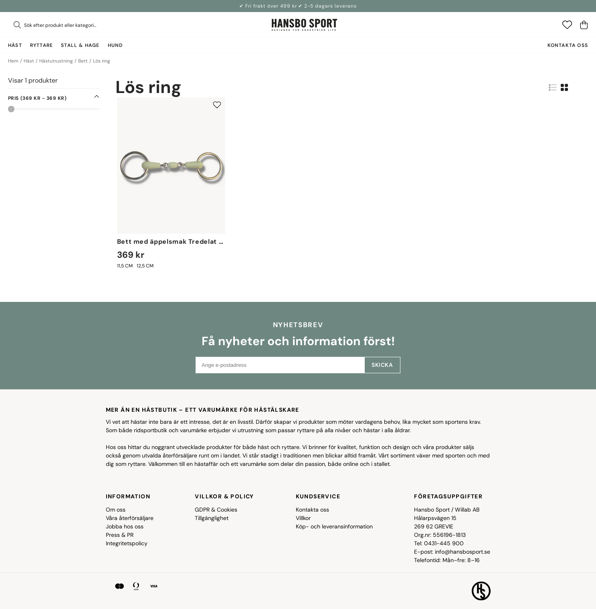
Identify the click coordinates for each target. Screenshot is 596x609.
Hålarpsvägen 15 (435, 518)
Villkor (303, 518)
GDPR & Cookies (216, 509)
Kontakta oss (568, 45)
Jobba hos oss (124, 526)
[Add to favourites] (217, 104)
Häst (29, 61)
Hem (13, 61)
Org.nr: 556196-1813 (440, 534)
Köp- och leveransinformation (334, 526)
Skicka (382, 364)
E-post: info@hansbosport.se (452, 551)
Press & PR (119, 534)
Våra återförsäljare (130, 518)
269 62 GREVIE (433, 526)
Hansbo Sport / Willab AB (446, 509)
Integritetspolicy (126, 543)
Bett (83, 61)
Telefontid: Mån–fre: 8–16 (447, 560)
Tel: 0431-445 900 (439, 543)
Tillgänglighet (211, 518)
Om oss (115, 509)
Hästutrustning (56, 61)
